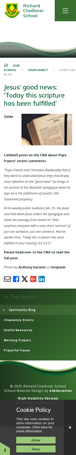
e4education (60, 390)
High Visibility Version (38, 398)
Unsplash (58, 267)
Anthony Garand (31, 267)
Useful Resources (18, 330)
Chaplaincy (38, 70)
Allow (35, 440)
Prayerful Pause (17, 350)
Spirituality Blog (22, 310)
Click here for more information (34, 429)
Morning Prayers (17, 340)
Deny (36, 449)
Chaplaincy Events (19, 320)
